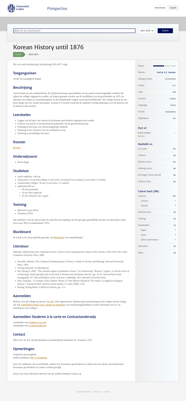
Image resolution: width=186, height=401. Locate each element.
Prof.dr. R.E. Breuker (166, 72)
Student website (83, 391)
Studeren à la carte (37, 322)
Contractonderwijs (37, 325)
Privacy (97, 391)
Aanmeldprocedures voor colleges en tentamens (43, 305)
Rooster (16, 147)
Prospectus (57, 8)
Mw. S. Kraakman (38, 357)
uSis (52, 301)
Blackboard (59, 237)
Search (165, 30)
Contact (106, 391)
